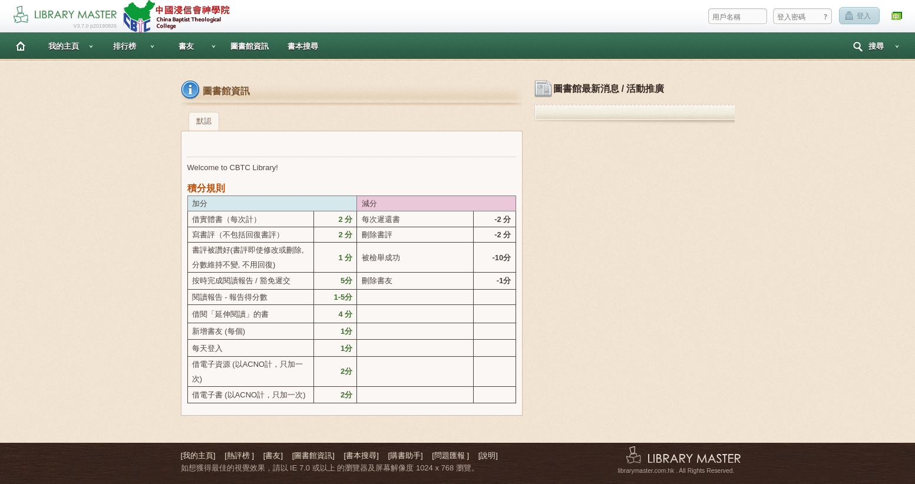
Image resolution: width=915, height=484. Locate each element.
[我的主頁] (198, 455)
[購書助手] (405, 455)
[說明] (488, 455)
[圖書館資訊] (313, 455)
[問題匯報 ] (450, 455)
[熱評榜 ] (239, 455)
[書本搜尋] (361, 455)
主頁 (20, 45)
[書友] (273, 455)
